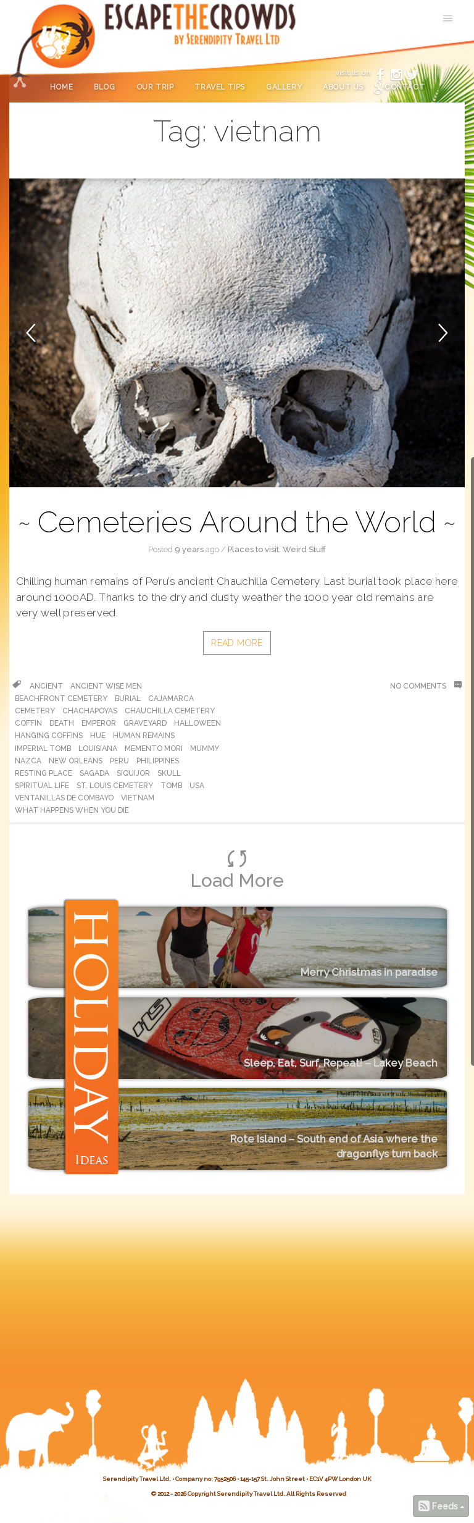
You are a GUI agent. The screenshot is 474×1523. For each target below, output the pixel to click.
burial (128, 698)
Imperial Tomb (43, 748)
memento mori (154, 748)
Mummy (204, 748)
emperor (98, 723)
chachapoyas (89, 711)
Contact (405, 87)
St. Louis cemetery (115, 785)
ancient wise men (106, 686)
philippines (157, 761)
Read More (236, 643)
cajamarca (171, 698)
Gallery (284, 87)
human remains (144, 735)
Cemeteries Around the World (237, 522)
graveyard (145, 723)
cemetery (35, 711)
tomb (171, 785)
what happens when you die (72, 810)
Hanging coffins (49, 735)
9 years (189, 549)
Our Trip (155, 87)
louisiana (97, 748)
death (61, 723)
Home (61, 87)
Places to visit (253, 549)
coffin (28, 723)
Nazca (28, 761)
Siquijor (133, 773)
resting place (43, 773)
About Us (343, 87)
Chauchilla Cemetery (170, 711)
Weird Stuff (304, 549)
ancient (46, 686)
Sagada (94, 773)
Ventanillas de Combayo (64, 798)
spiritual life (42, 785)
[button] (49, 332)
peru (119, 761)
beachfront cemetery (61, 698)
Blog (104, 87)
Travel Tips (219, 87)
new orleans (75, 761)
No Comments (426, 685)
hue (98, 735)
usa (196, 785)
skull (169, 773)
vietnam (137, 798)
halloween (197, 723)
